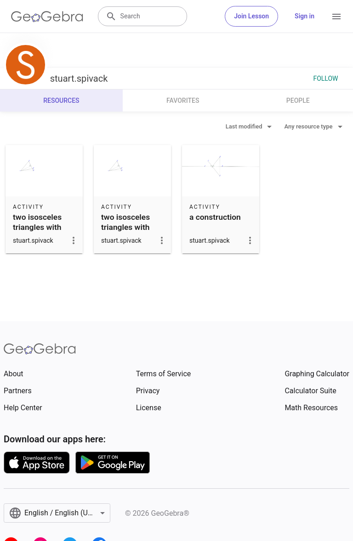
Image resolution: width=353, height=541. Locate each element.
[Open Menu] (336, 16)
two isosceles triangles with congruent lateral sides (43, 232)
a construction (215, 217)
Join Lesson (251, 16)
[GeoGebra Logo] (47, 16)
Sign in (304, 16)
